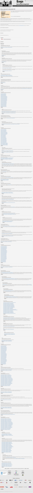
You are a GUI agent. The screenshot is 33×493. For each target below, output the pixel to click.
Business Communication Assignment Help (5, 410)
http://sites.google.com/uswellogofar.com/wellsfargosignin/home (9, 307)
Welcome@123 (2, 127)
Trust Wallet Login (3, 230)
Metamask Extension (4, 121)
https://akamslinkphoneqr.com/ (11, 290)
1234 (12, 468)
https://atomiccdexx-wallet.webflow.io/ (4, 133)
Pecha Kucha (2, 85)
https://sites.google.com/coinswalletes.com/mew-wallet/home (6, 370)
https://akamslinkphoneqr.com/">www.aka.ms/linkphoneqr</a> (8, 278)
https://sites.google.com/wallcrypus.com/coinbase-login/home (7, 192)
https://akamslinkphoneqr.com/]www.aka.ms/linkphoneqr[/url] (7, 272)
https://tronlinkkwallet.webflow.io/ (4, 348)
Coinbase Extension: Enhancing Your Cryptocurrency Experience (8, 188)
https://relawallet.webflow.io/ (3, 352)
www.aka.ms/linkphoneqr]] (12, 296)
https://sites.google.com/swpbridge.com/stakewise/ (6, 451)
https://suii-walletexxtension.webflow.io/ (4, 143)
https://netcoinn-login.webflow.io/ (4, 254)
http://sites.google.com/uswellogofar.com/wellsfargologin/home (8, 306)
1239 (19, 468)
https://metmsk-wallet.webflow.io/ (4, 354)
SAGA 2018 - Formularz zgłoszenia (7, 39)
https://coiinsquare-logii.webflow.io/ (4, 252)
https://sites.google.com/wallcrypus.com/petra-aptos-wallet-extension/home (8, 202)
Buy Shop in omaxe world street (4, 169)
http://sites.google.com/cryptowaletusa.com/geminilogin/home (6, 381)
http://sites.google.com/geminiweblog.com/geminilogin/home (8, 304)
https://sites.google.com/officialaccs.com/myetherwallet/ (7, 447)
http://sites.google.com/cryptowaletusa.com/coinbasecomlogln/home (7, 379)
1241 (22, 468)
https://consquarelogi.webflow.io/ (4, 359)
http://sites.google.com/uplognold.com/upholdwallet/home (8, 312)
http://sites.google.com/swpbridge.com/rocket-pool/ (5, 385)
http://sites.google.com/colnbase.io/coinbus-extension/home (7, 465)
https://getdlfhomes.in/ (4, 55)
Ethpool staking (4, 454)
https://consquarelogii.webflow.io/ (4, 361)
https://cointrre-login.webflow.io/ (3, 142)
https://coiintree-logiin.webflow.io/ (4, 258)
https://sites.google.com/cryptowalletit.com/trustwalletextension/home (8, 163)
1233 (11, 468)
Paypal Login (3, 64)
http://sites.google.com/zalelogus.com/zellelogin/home (8, 308)
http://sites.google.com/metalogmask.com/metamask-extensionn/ (6, 378)
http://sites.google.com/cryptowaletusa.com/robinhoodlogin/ (6, 382)
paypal (2, 195)
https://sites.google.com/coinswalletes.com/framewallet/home (6, 241)
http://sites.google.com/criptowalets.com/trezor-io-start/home (7, 464)
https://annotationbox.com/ (3, 82)
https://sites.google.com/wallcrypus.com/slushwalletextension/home (8, 199)
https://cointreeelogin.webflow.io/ (4, 140)
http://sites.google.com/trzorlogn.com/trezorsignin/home (8, 311)
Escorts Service (2, 175)
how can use (3, 217)
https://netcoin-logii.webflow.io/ (3, 137)
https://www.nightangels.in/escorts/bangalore (5, 179)
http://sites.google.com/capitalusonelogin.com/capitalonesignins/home (9, 302)
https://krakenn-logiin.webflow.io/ (4, 106)
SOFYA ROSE (2, 154)
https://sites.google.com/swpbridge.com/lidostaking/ (6, 449)
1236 (15, 468)
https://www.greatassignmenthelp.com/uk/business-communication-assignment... (8, 414)
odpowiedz (2, 62)
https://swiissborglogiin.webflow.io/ (4, 248)
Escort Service (2, 182)
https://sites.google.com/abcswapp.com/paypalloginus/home (9, 334)
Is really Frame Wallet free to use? (4, 224)
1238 (18, 468)
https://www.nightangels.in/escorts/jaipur (9, 177)
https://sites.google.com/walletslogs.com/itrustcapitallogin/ (7, 445)
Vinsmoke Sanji (3, 438)
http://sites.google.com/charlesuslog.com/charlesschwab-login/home (9, 313)
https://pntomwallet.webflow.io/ (3, 346)
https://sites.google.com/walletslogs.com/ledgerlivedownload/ (7, 443)
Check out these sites (4, 161)
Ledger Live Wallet (3, 147)
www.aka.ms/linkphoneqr (3, 270)
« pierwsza (5, 468)
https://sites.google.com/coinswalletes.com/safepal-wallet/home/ (6, 47)
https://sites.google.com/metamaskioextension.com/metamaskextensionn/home (9, 111)
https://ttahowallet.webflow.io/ (3, 358)
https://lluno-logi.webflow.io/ (3, 135)
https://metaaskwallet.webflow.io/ (4, 355)
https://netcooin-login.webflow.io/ (4, 256)
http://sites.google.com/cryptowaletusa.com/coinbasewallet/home (6, 380)
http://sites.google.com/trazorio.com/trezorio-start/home (6, 463)
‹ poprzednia (8, 468)
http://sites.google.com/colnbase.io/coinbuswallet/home (6, 466)
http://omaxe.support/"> (4, 171)
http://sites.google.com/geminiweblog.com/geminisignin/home (8, 305)
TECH (1, 73)
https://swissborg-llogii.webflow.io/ (4, 246)
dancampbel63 (2, 244)
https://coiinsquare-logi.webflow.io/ (4, 250)
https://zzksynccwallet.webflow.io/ (4, 102)
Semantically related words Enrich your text (5, 115)
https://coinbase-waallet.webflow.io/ (4, 100)
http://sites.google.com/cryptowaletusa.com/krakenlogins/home (6, 383)
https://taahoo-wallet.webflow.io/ (3, 357)
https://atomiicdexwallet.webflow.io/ (4, 98)
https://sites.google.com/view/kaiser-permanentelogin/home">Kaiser (9, 213)
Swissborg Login (2, 388)
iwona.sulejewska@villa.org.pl (21, 25)
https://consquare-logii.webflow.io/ (4, 360)
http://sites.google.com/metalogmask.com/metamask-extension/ (7, 435)
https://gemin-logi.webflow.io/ (3, 362)
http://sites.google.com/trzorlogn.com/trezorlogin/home (8, 310)
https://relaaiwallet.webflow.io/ (3, 353)
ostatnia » (28, 468)
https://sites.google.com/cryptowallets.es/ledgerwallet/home (8, 329)
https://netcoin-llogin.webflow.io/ (3, 139)
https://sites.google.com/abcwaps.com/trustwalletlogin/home (7, 233)
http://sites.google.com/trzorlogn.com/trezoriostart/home (6, 384)
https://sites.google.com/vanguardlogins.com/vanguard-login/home (7, 158)
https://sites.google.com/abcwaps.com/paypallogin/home (7, 340)
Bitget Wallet (2, 402)
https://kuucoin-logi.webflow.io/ (3, 131)
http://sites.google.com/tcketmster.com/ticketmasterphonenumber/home (9, 309)
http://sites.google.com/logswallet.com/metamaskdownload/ (6, 377)
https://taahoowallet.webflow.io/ (3, 356)
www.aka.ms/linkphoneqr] (5, 290)
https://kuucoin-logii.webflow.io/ (3, 129)
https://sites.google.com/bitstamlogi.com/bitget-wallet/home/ (6, 407)
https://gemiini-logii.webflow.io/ (3, 94)
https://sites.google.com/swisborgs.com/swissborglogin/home (6, 392)
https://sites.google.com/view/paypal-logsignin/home (7, 221)
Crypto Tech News (5, 300)
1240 (21, 468)
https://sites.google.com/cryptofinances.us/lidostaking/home (19, 458)
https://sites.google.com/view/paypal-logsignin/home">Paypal (8, 214)
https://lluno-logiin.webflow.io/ (3, 260)
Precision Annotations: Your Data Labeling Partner (6, 79)
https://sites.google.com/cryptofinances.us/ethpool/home (11, 457)
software (2, 366)
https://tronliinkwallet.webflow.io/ (3, 350)
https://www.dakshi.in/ (10, 184)
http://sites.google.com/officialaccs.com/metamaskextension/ (6, 375)
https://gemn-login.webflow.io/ (3, 363)
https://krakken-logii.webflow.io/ (3, 104)
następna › (25, 468)
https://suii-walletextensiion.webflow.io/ (4, 144)
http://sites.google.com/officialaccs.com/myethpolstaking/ (7, 434)
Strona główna (1, 7)
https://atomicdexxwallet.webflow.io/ (4, 96)
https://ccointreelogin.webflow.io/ (4, 141)
